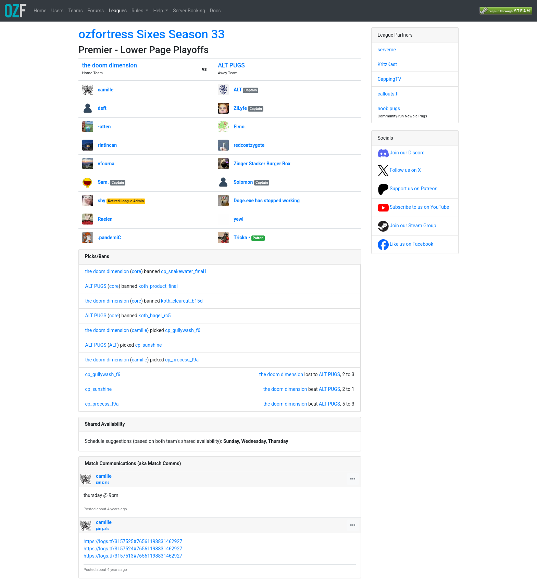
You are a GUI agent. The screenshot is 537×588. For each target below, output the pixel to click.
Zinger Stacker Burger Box (262, 163)
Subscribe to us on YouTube (413, 207)
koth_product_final (158, 286)
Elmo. (240, 126)
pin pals (102, 482)
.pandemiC (109, 237)
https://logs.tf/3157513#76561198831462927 (133, 556)
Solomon (243, 182)
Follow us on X (399, 170)
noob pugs (389, 108)
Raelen (105, 219)
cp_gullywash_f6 (182, 330)
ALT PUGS (231, 65)
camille (106, 89)
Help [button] (158, 10)
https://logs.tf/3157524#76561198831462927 (133, 548)
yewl (238, 219)
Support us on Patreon (408, 188)
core (136, 271)
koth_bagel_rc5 (154, 315)
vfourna (106, 163)
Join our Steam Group (407, 225)
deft (102, 108)
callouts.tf (388, 94)
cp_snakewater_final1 (184, 271)
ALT (238, 89)
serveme (387, 49)
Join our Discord (401, 152)
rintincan (107, 145)
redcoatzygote (249, 145)
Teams (75, 10)
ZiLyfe (240, 108)
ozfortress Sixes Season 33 (151, 34)
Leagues (118, 10)
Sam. (103, 182)
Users (57, 10)
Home (40, 10)
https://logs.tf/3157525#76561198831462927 (133, 541)
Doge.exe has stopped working (267, 200)
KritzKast (387, 64)
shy (101, 200)
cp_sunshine (148, 345)
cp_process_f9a (182, 359)
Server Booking (189, 10)
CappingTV (389, 79)
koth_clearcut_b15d (182, 301)
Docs (215, 10)
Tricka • (242, 237)
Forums (96, 10)
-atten (104, 126)
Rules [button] (138, 10)
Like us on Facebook (406, 244)
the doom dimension (109, 65)
